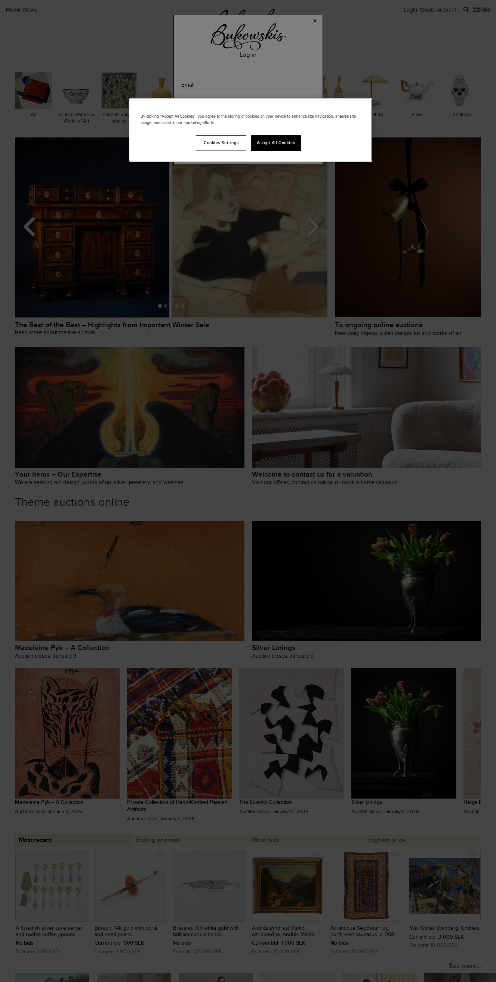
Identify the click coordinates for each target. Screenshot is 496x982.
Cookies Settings (221, 142)
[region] (250, 130)
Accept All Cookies (276, 142)
